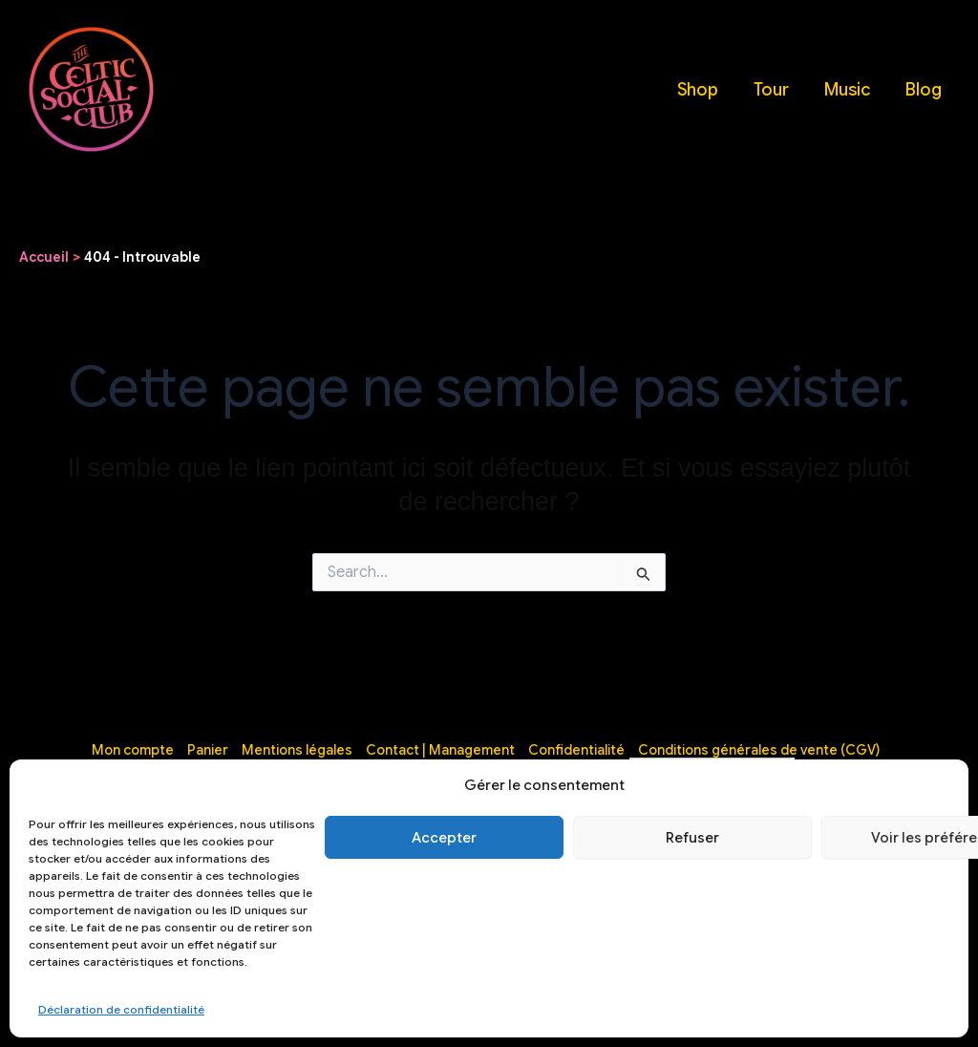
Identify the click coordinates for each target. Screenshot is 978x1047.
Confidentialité (576, 750)
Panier (207, 750)
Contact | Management (440, 750)
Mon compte (133, 750)
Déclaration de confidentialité (121, 1009)
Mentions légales (297, 750)
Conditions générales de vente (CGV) (759, 750)
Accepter (444, 837)
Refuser (692, 837)
